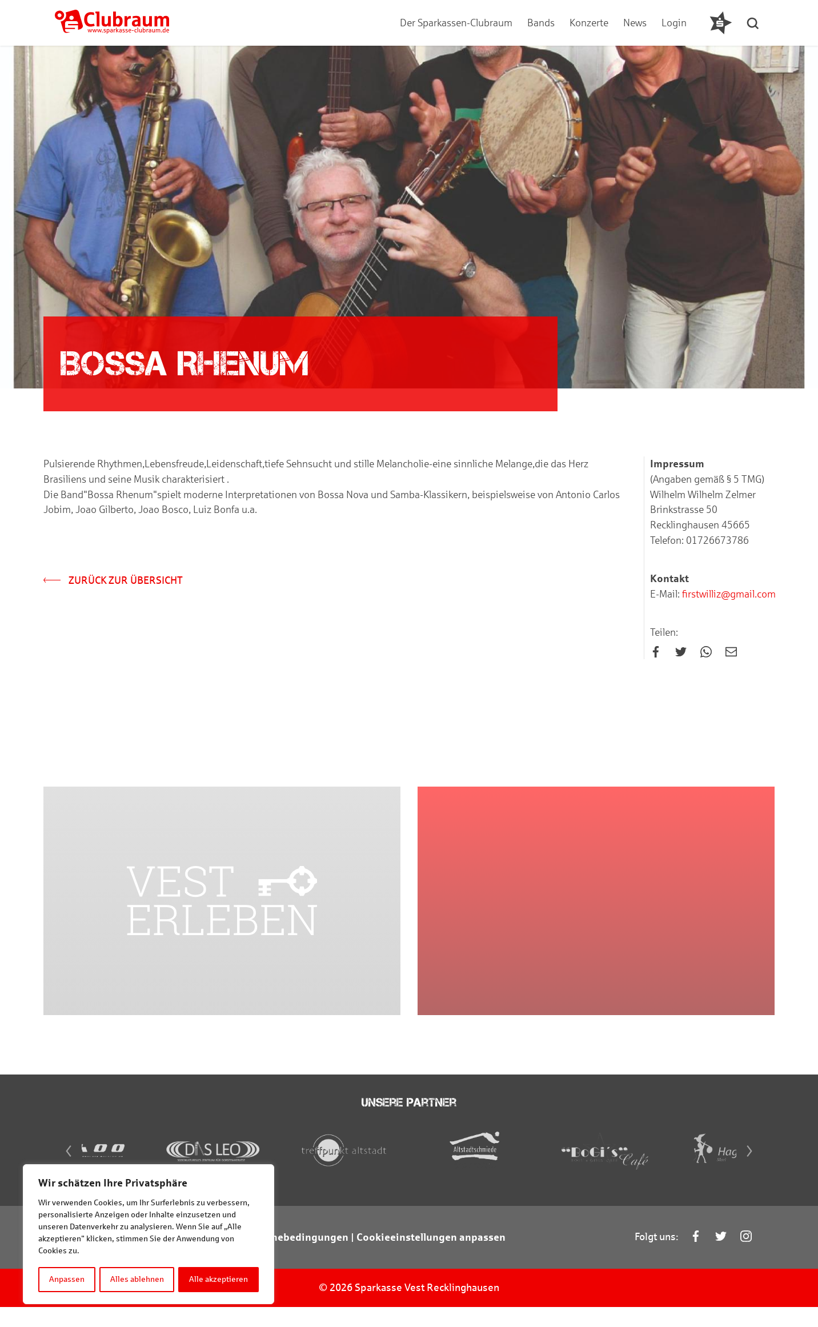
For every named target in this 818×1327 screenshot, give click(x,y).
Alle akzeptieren (219, 1279)
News (634, 23)
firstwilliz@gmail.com (728, 595)
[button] (754, 22)
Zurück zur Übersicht (113, 581)
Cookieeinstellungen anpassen (431, 1257)
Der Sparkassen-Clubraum (455, 23)
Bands (540, 23)
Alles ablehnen (137, 1279)
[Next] (753, 1171)
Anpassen (67, 1279)
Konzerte (588, 23)
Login (673, 23)
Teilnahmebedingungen (290, 1257)
